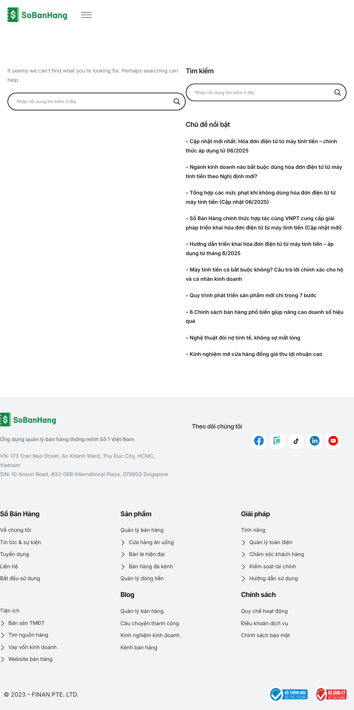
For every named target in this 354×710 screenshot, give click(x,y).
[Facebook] (258, 441)
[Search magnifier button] (177, 101)
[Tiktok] (296, 441)
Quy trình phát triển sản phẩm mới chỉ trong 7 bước (253, 295)
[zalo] (277, 441)
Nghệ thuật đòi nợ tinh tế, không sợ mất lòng (245, 338)
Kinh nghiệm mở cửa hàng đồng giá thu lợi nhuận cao (256, 354)
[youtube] (333, 441)
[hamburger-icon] (86, 15)
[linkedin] (314, 441)
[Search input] (93, 101)
